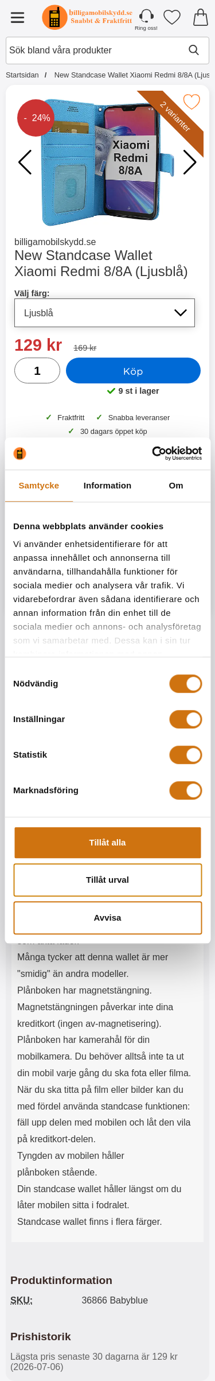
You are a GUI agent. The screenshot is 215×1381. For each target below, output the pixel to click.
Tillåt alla (107, 842)
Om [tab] (176, 485)
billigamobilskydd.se (55, 242)
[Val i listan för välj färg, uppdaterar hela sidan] (104, 313)
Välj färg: (32, 293)
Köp (133, 370)
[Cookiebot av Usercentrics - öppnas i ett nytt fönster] (153, 453)
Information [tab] (108, 485)
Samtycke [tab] (38, 485)
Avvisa (108, 917)
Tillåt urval (107, 880)
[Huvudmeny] (17, 17)
